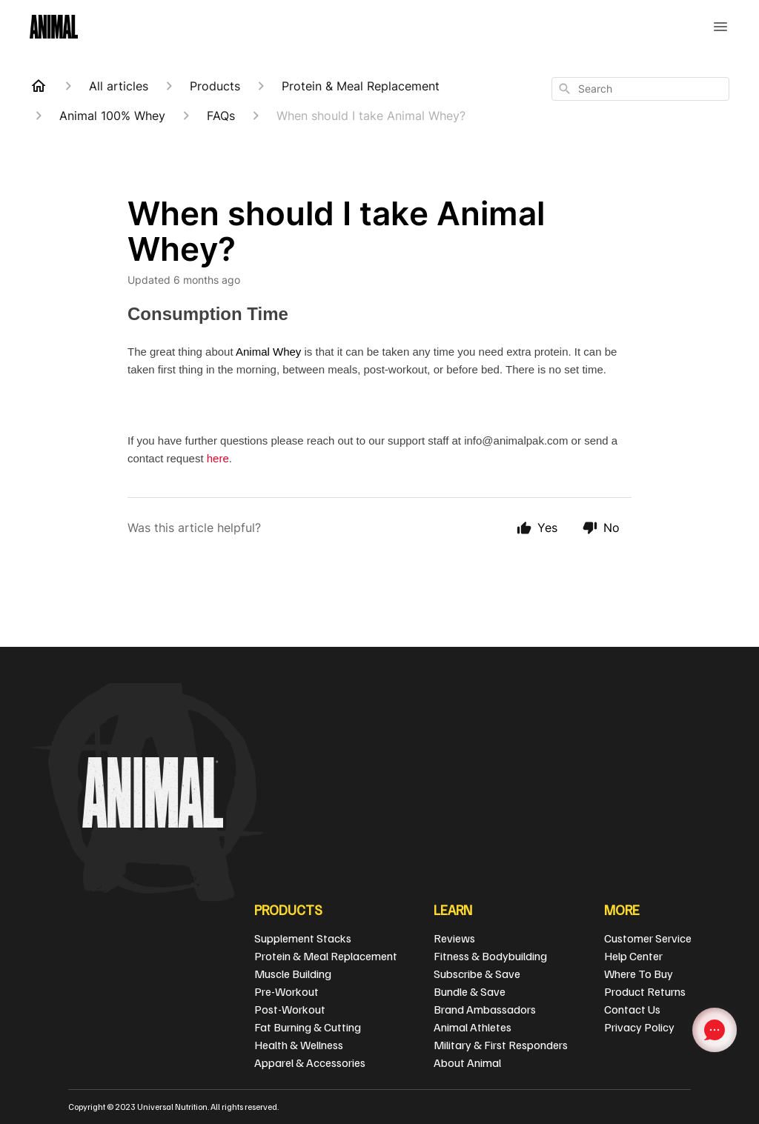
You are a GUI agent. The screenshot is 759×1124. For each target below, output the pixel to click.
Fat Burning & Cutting (307, 1027)
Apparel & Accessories (309, 1062)
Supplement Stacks (302, 938)
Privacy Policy (639, 1027)
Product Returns (645, 991)
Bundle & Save (470, 991)
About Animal (467, 1062)
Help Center (633, 955)
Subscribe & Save (477, 973)
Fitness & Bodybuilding (490, 955)
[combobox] (640, 89)
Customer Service (648, 938)
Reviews (454, 938)
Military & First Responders (501, 1044)
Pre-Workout (286, 991)
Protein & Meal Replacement (325, 955)
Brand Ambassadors (485, 1009)
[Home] (38, 86)
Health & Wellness (298, 1044)
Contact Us (632, 1009)
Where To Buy (638, 973)
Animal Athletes (472, 1027)
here (218, 458)
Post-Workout (289, 1009)
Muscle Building (292, 973)
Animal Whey (268, 351)
